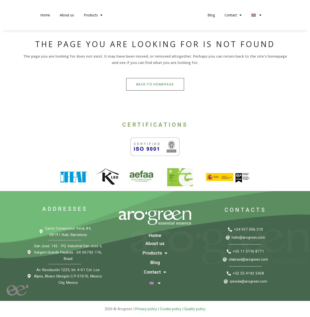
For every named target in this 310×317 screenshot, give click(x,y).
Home (45, 15)
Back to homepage (155, 84)
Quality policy (194, 309)
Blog (211, 15)
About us (67, 15)
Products (93, 15)
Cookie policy (170, 309)
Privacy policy (146, 309)
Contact (233, 15)
